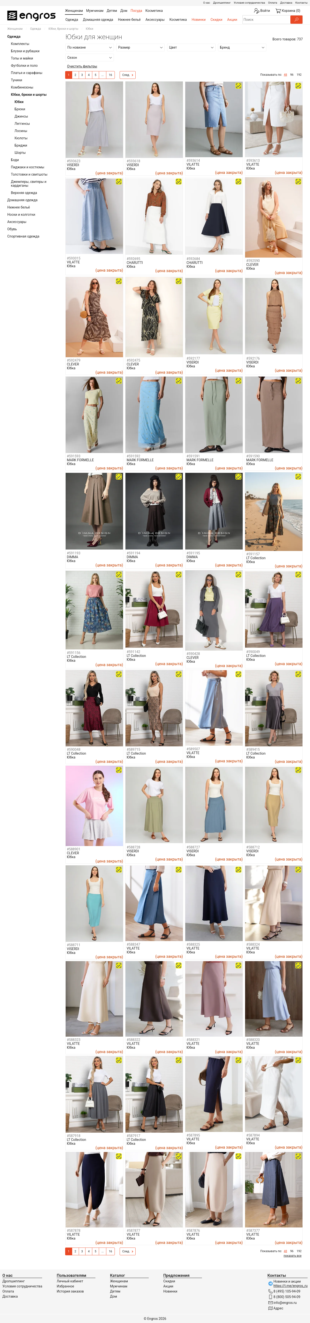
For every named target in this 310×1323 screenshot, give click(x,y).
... (102, 75)
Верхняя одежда (24, 193)
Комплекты (20, 44)
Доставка (286, 2)
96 (292, 74)
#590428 (193, 654)
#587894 (253, 1135)
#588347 (133, 944)
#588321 (193, 1040)
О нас (206, 2)
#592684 (193, 259)
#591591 (193, 456)
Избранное (65, 1286)
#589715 (133, 749)
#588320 (253, 1040)
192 (299, 74)
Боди (15, 160)
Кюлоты (21, 138)
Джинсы (21, 116)
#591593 (73, 456)
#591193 (73, 553)
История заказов (70, 1291)
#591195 (193, 553)
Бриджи (21, 145)
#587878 (73, 1231)
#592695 (133, 259)
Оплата (272, 2)
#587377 (253, 1231)
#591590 (253, 456)
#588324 (253, 944)
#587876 (193, 1231)
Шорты (20, 153)
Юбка (71, 169)
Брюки (20, 109)
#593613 (253, 161)
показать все (293, 1255)
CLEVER (252, 265)
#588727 (193, 847)
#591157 (253, 554)
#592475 (133, 360)
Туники (16, 80)
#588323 (73, 1040)
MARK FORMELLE (80, 460)
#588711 (73, 945)
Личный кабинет (70, 1281)
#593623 (73, 161)
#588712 (253, 847)
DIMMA (72, 557)
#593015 (73, 258)
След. (127, 75)
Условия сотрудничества (249, 2)
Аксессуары (155, 20)
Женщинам (15, 28)
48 (285, 74)
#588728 (133, 847)
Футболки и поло (24, 65)
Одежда (71, 20)
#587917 (133, 1136)
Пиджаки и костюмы (27, 167)
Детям (115, 1291)
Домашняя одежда (98, 20)
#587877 (133, 1231)
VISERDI (73, 165)
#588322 (133, 1040)
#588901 (73, 849)
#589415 (253, 749)
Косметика (178, 20)
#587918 (73, 1136)
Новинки (199, 20)
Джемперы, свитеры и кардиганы (28, 183)
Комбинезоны (22, 87)
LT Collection (256, 558)
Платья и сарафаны (26, 73)
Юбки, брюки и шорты (63, 28)
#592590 (253, 261)
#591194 (133, 553)
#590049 (253, 652)
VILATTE (192, 164)
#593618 (133, 161)
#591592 (133, 456)
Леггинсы (22, 124)
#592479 (73, 360)
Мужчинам (118, 1286)
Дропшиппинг (222, 2)
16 (110, 75)
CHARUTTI (135, 263)
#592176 (253, 358)
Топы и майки (22, 58)
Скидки (216, 20)
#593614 (193, 161)
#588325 (193, 944)
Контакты (301, 2)
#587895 (193, 1135)
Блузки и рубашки (25, 51)
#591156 (73, 653)
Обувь (12, 229)
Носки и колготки (21, 214)
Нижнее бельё (129, 20)
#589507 (193, 749)
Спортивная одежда (23, 236)
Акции (232, 20)
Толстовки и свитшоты (29, 174)
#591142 (133, 652)
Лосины (21, 131)
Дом (113, 1296)
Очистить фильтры (82, 66)
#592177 (193, 358)
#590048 (73, 749)
